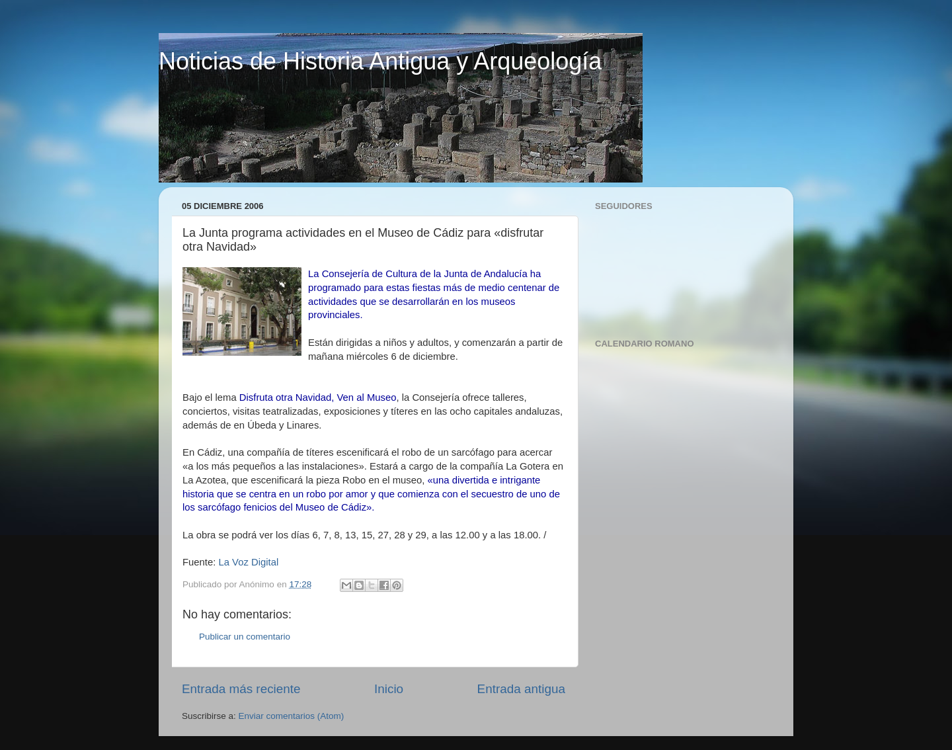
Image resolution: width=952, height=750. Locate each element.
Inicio (388, 689)
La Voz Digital (248, 562)
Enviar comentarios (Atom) (291, 716)
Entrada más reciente (241, 689)
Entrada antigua (521, 689)
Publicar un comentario (244, 637)
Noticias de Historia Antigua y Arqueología (380, 61)
